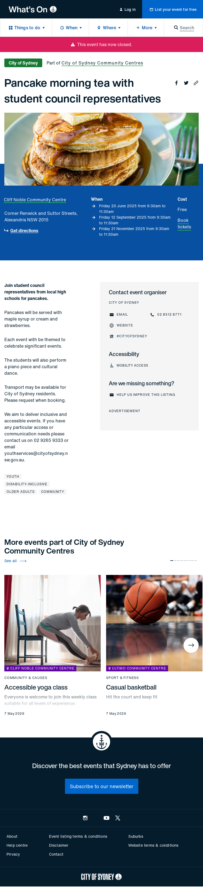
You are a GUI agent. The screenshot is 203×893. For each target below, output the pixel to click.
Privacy (13, 854)
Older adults (20, 491)
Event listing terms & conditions (78, 836)
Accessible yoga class (36, 687)
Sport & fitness (122, 678)
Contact (56, 854)
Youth (12, 476)
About (11, 836)
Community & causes (25, 678)
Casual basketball (131, 687)
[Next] (191, 645)
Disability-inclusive (26, 484)
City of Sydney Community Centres (102, 63)
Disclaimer (58, 845)
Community (52, 491)
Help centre (17, 845)
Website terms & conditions (153, 845)
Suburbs (135, 836)
